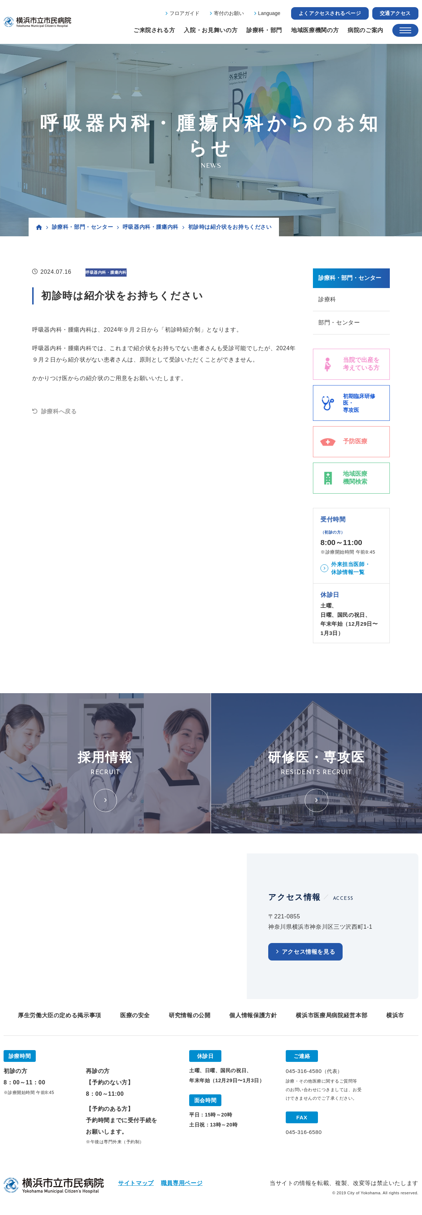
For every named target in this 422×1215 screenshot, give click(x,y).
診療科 (327, 299)
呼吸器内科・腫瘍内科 (150, 227)
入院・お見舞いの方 (210, 30)
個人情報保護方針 (253, 1015)
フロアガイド (185, 13)
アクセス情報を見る (308, 952)
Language (269, 13)
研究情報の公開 (189, 1015)
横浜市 (395, 1015)
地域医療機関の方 (315, 30)
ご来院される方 (154, 30)
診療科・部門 (264, 30)
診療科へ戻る (59, 411)
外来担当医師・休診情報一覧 (350, 568)
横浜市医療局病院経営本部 (331, 1015)
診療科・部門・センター (82, 227)
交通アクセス (395, 13)
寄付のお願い (229, 13)
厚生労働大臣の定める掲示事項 (59, 1015)
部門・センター (339, 322)
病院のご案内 (365, 30)
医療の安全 (135, 1015)
